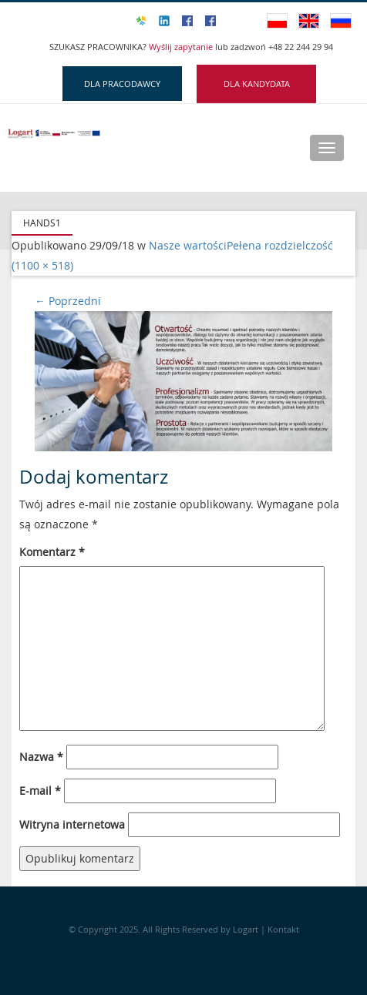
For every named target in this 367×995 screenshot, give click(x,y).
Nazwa (41, 756)
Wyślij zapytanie (182, 46)
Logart (247, 929)
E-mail (40, 790)
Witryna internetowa (72, 824)
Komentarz (52, 551)
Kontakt (283, 929)
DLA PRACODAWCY (122, 83)
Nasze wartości (188, 245)
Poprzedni (68, 300)
